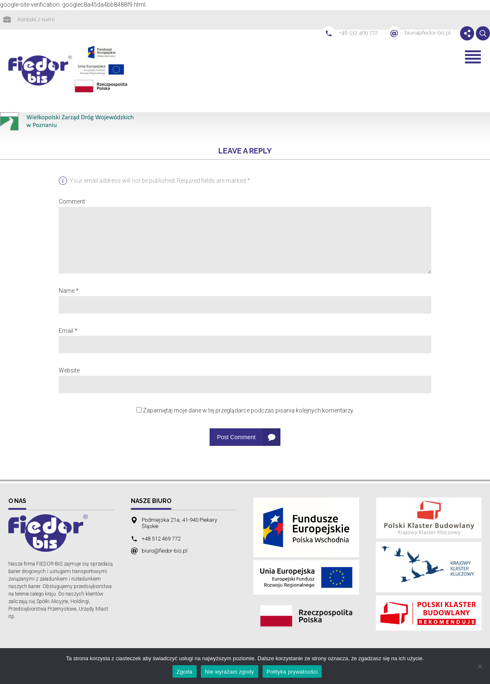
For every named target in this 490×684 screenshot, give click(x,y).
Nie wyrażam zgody (229, 672)
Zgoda (184, 672)
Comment (72, 202)
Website (69, 371)
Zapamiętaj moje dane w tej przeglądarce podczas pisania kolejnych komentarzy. (248, 411)
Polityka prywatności (292, 672)
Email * (68, 331)
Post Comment (236, 438)
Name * (69, 291)
